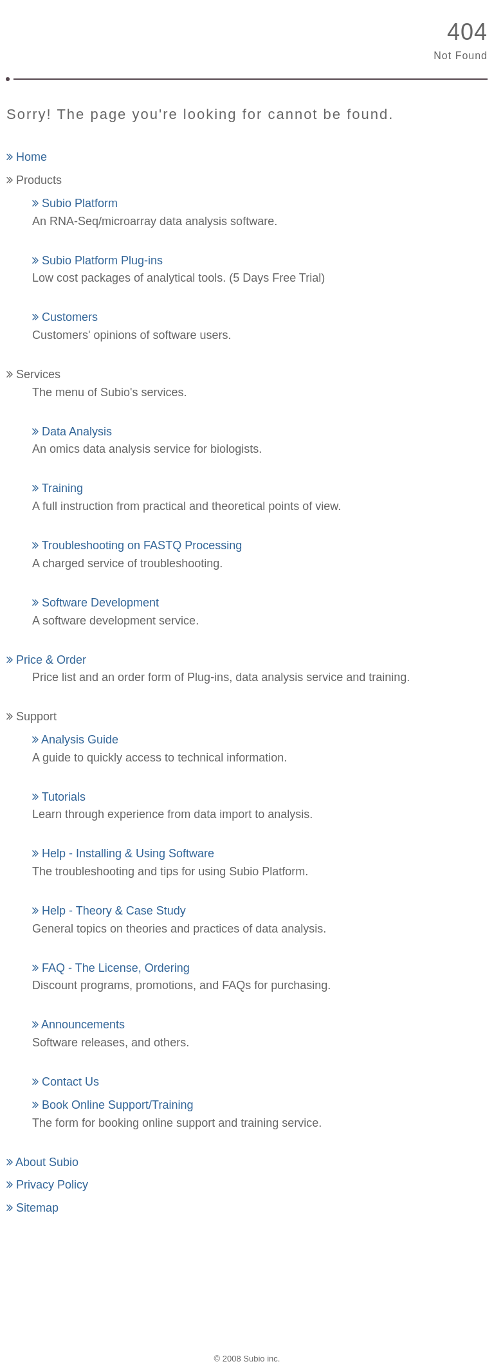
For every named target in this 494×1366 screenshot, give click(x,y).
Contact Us (65, 1081)
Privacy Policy (47, 1184)
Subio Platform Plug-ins (97, 260)
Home (26, 156)
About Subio (42, 1162)
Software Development (95, 602)
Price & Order (46, 659)
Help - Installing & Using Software (123, 853)
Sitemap (32, 1207)
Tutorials (59, 796)
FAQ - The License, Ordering (111, 967)
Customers (65, 317)
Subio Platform (75, 203)
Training (57, 488)
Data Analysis (72, 431)
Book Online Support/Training (112, 1104)
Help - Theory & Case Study (109, 910)
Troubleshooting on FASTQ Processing (137, 545)
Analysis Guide (75, 739)
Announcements (78, 1024)
